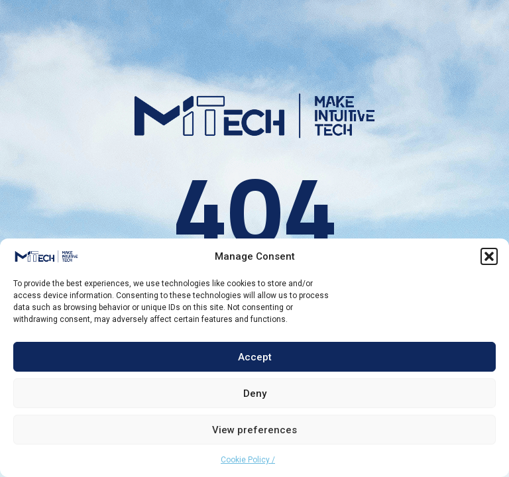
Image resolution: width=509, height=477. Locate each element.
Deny (254, 393)
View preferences (254, 430)
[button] (489, 256)
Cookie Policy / (248, 459)
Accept (255, 357)
